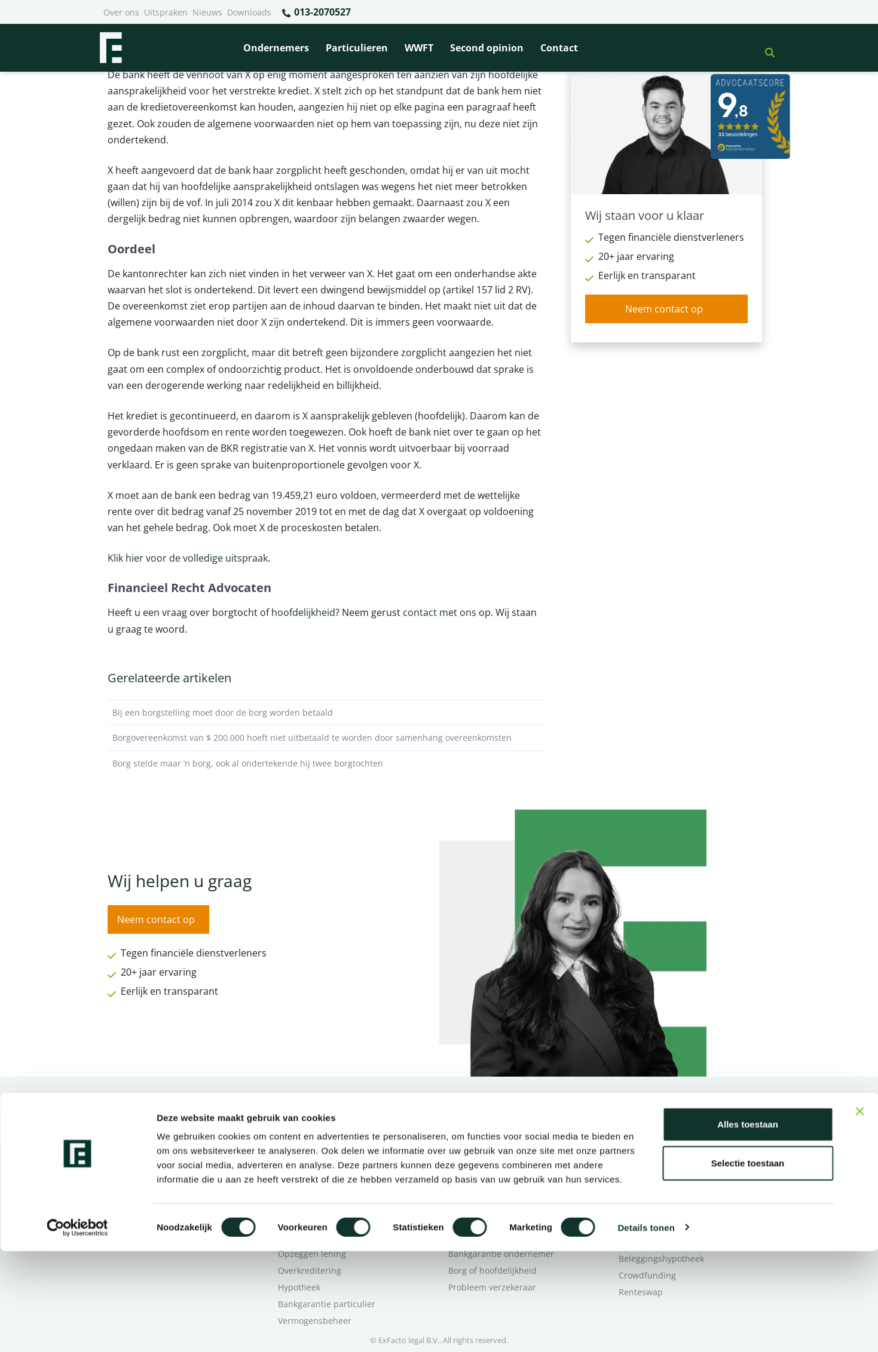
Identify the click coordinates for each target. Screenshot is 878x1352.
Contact (559, 47)
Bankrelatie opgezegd (491, 1120)
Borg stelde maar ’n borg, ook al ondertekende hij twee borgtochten (325, 763)
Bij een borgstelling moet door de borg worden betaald (325, 712)
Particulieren (357, 47)
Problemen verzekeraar (324, 1153)
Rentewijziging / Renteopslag (336, 1170)
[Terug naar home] (111, 48)
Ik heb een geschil (655, 1120)
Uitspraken (166, 12)
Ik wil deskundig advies (665, 1136)
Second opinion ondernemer (505, 1186)
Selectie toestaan (748, 1264)
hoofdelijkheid (303, 612)
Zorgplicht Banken (314, 1186)
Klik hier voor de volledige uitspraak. (189, 558)
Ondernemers (276, 47)
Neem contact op (664, 308)
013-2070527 (316, 12)
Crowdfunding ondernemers (505, 1170)
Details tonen (645, 1328)
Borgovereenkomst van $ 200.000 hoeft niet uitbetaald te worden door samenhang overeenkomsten (325, 737)
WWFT (419, 47)
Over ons (121, 12)
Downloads (249, 12)
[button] (765, 48)
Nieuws (207, 12)
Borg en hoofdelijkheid (323, 1136)
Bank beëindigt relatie (322, 1120)
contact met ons (439, 612)
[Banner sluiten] (859, 1212)
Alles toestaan (747, 1225)
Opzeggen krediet (483, 1153)
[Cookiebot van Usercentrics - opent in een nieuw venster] (77, 1329)
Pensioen (466, 1136)
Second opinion (487, 47)
